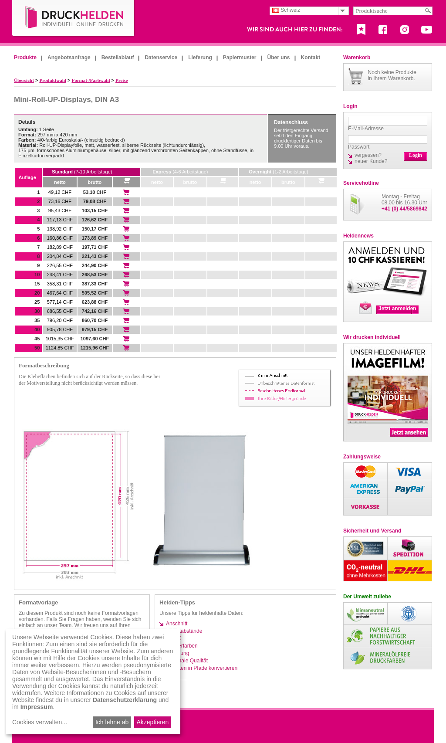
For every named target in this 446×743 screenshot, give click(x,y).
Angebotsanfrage (69, 57)
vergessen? (368, 155)
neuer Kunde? (371, 161)
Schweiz (286, 10)
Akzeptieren (152, 722)
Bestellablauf (117, 57)
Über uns (278, 57)
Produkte (25, 57)
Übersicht (24, 80)
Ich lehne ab (111, 722)
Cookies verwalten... (39, 722)
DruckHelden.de (73, 19)
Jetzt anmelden (397, 308)
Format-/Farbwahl (90, 80)
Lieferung (200, 57)
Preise (121, 80)
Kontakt (311, 57)
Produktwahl (52, 80)
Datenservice (161, 57)
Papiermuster (240, 57)
